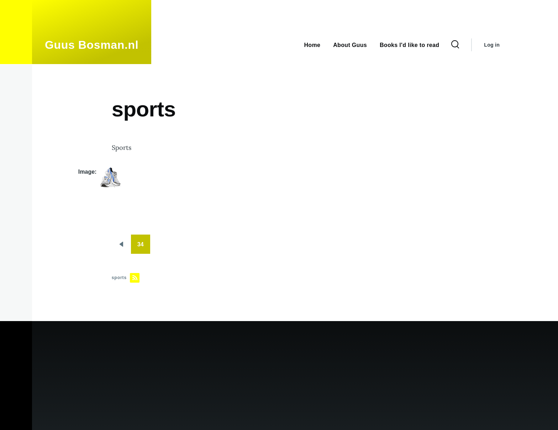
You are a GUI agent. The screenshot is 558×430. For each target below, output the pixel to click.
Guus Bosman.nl (91, 44)
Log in (492, 45)
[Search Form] (455, 45)
